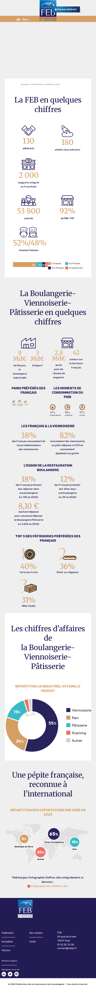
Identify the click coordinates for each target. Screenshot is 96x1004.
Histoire (6, 950)
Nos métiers (36, 932)
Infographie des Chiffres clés (49, 886)
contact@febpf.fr (67, 948)
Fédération (37, 84)
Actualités (7, 941)
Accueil (25, 84)
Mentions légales (9, 961)
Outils (32, 941)
